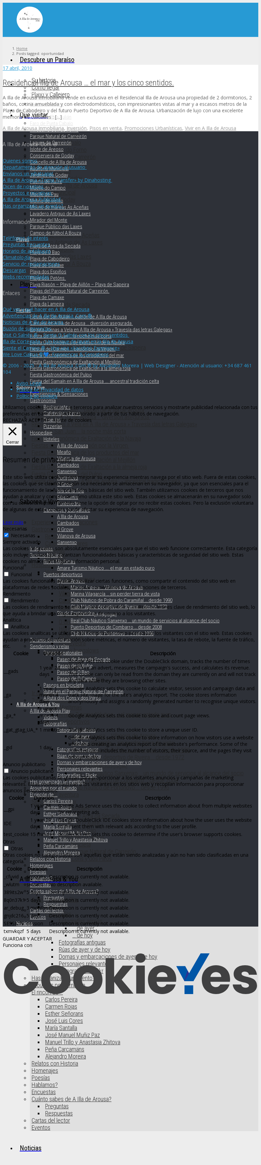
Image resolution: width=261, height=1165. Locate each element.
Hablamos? (45, 1084)
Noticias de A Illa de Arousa (34, 322)
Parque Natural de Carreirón (58, 136)
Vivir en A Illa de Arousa (210, 128)
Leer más (13, 522)
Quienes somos (20, 160)
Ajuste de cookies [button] (72, 420)
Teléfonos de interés (25, 238)
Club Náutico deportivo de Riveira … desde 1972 (128, 757)
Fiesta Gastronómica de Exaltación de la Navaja (86, 438)
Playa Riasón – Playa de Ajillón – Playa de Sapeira (79, 284)
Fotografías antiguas (82, 942)
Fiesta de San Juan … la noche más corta (79, 431)
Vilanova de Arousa (76, 458)
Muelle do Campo (48, 188)
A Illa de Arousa (72, 446)
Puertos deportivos (67, 721)
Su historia (40, 91)
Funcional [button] (13, 567)
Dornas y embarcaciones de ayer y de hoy (99, 762)
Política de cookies (36, 396)
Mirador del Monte (48, 220)
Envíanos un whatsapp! (28, 173)
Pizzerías (53, 426)
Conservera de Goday (52, 156)
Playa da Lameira (47, 304)
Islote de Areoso (47, 149)
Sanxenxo (67, 471)
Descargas (14, 270)
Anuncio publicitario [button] (24, 764)
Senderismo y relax (49, 646)
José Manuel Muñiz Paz (72, 1034)
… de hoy (82, 935)
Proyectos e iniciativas (28, 193)
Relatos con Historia (55, 1063)
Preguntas (57, 1106)
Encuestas (44, 1091)
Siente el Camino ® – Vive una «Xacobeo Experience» (61, 348)
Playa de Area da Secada (55, 246)
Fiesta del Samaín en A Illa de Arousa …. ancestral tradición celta (94, 381)
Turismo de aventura (50, 640)
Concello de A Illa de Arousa (58, 162)
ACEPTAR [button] (39, 420)
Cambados (68, 465)
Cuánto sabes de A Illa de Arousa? (71, 1099)
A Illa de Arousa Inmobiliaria (33, 128)
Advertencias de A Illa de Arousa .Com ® (48, 315)
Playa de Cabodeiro (50, 259)
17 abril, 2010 (17, 68)
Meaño (64, 452)
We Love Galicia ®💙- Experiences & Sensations (56, 354)
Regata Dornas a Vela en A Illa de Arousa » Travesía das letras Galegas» (114, 424)
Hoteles (51, 439)
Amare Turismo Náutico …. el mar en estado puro (106, 568)
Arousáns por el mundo (53, 788)
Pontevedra (72, 643)
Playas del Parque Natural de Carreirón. (69, 291)
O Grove (68, 621)
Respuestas (59, 1113)
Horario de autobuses (27, 251)
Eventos (41, 1127)
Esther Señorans (64, 1013)
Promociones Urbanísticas (153, 128)
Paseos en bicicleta (64, 685)
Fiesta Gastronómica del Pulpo (61, 375)
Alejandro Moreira (65, 1056)
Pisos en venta (105, 128)
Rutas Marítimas (63, 707)
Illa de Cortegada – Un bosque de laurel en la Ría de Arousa (68, 341)
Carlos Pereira (58, 801)
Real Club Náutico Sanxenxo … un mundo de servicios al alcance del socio (158, 773)
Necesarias (23, 535)
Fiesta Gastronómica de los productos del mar (85, 452)
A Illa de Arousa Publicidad (32, 199)
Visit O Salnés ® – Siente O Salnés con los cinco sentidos (66, 335)
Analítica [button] (12, 620)
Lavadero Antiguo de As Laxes (60, 214)
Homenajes (45, 1070)
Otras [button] (9, 841)
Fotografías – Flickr (77, 775)
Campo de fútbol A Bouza (55, 233)
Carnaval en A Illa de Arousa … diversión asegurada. (81, 323)
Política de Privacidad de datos (50, 389)
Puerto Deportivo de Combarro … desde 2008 (125, 780)
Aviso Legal (28, 383)
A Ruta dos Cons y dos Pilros (78, 858)
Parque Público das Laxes (56, 227)
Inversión (77, 128)
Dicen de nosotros (24, 186)
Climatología (16, 257)
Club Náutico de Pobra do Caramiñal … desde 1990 (121, 600)
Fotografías (55, 724)
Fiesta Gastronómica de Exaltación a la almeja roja (89, 466)
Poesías (41, 1077)
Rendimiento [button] (17, 593)
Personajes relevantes (80, 769)
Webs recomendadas (26, 276)
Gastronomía (46, 529)
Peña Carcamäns (64, 1049)
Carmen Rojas (61, 1006)
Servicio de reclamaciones (31, 263)
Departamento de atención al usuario (45, 167)
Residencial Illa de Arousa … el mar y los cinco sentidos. (88, 83)
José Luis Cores (64, 1020)
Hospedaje (44, 564)
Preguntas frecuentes (26, 244)
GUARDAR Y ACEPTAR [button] (27, 938)
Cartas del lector (51, 1120)
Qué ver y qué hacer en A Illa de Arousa (46, 309)
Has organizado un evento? (57, 782)
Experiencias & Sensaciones (59, 394)
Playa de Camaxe (47, 297)
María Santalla (61, 1027)
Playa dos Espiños (48, 272)
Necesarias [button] (15, 528)
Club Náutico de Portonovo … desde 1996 (120, 787)
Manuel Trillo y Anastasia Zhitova (82, 1042)
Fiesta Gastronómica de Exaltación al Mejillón (75, 362)
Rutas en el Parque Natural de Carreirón (90, 851)
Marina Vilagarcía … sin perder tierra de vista (115, 594)
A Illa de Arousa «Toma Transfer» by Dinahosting (57, 180)
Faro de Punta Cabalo (51, 123)
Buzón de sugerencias (28, 328)
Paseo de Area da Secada (89, 815)
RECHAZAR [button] (15, 420)
